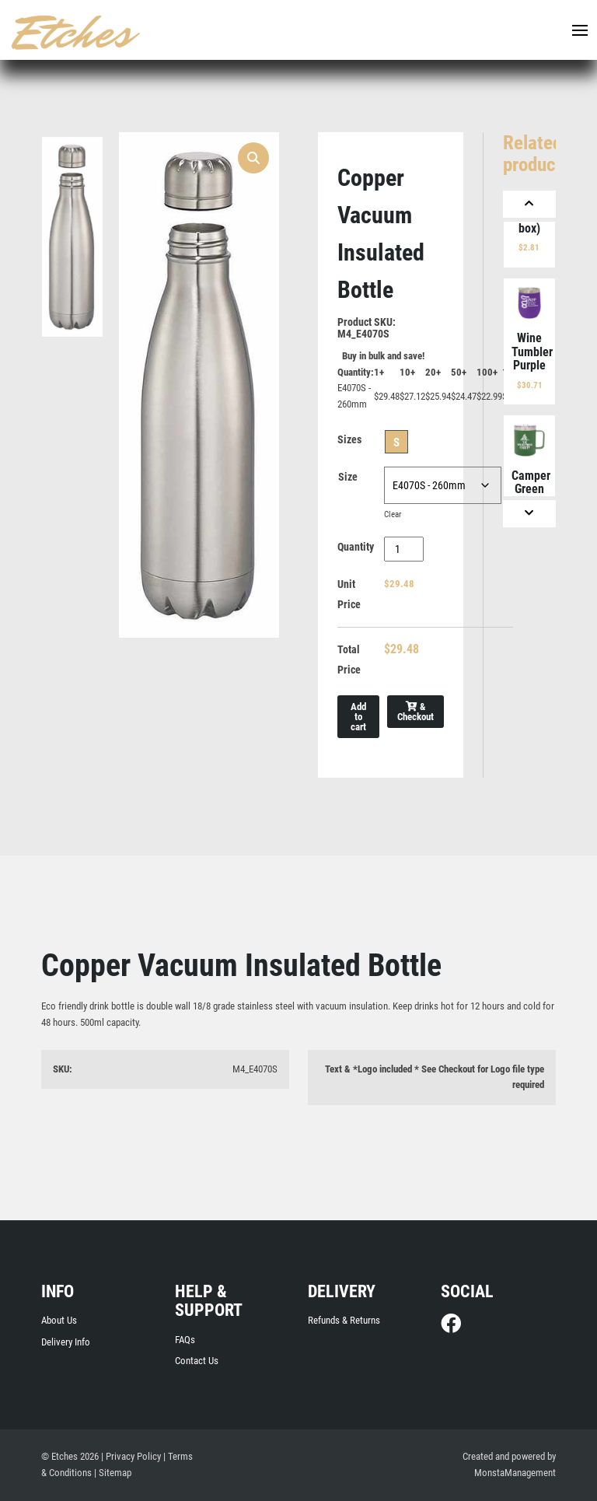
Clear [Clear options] (392, 514)
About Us (59, 1320)
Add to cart (358, 717)
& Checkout (415, 712)
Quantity (355, 547)
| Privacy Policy (131, 1456)
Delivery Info (65, 1342)
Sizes (349, 439)
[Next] (529, 513)
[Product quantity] (404, 549)
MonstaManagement (515, 1472)
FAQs (185, 1339)
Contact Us (196, 1360)
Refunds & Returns (344, 1320)
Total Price (349, 659)
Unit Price (349, 594)
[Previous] (529, 204)
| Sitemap (112, 1472)
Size (348, 477)
